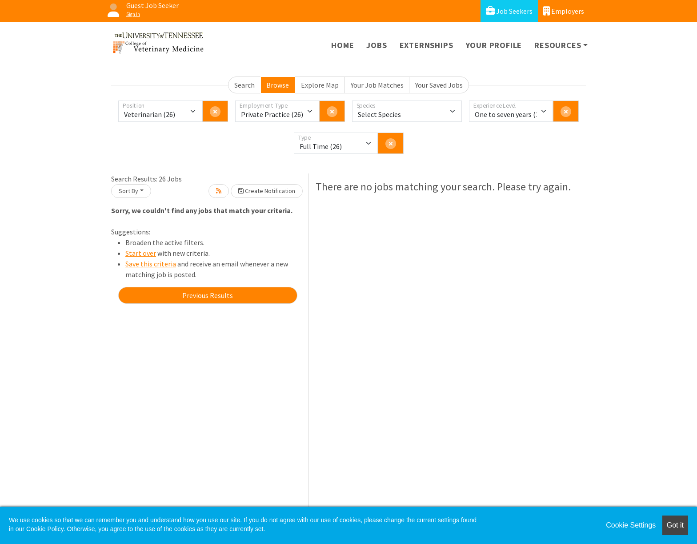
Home (342, 45)
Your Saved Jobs (439, 85)
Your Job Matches (377, 85)
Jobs (376, 45)
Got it (675, 525)
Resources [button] (557, 45)
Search (244, 85)
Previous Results (207, 295)
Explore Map (320, 85)
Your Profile (494, 45)
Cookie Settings (631, 525)
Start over (140, 253)
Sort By (128, 191)
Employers (563, 10)
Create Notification (266, 191)
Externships (426, 45)
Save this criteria (150, 263)
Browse (277, 85)
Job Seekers (509, 10)
